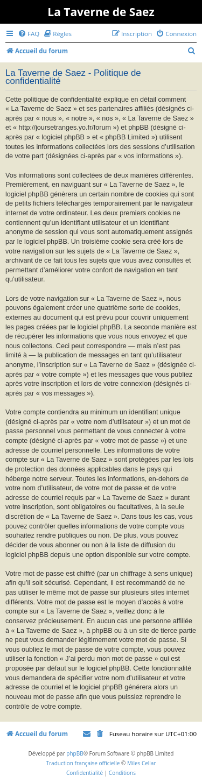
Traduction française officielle (83, 763)
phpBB (74, 753)
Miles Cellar (141, 763)
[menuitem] (28, 33)
